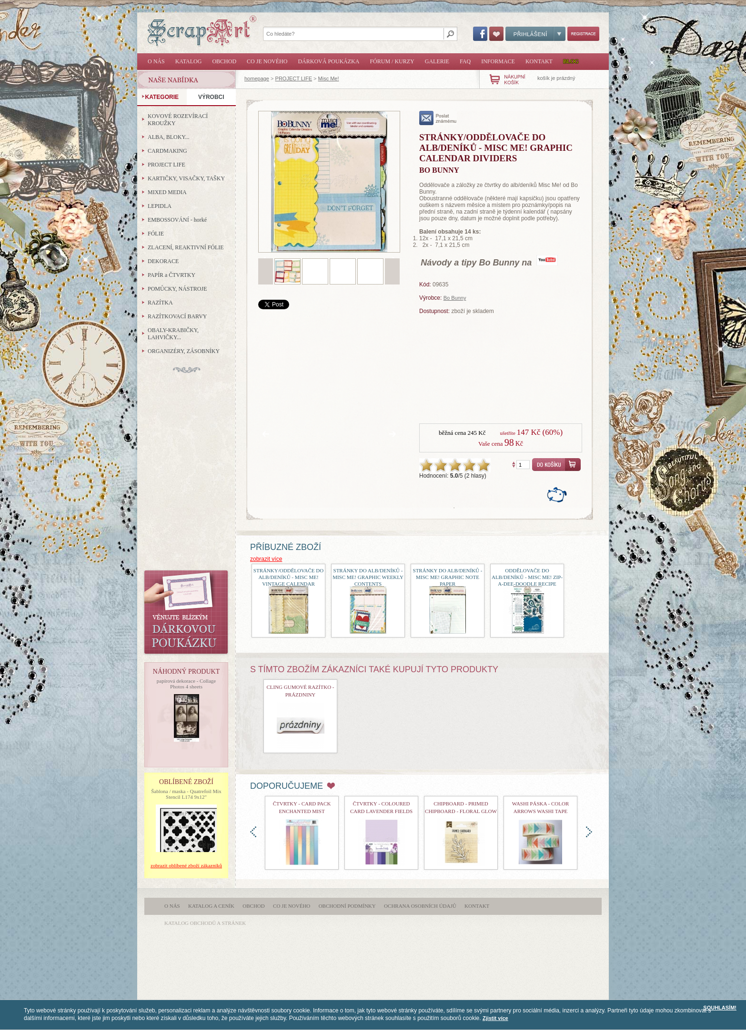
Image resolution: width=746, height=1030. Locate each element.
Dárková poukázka (328, 61)
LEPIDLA (159, 206)
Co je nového (267, 61)
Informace (498, 61)
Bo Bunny (455, 298)
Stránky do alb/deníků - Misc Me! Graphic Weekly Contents (368, 577)
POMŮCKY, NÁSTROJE (177, 288)
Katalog (188, 61)
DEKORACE (163, 261)
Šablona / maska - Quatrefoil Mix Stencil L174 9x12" (186, 794)
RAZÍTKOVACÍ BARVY (177, 316)
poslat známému (438, 118)
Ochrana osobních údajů (420, 906)
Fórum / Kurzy (392, 61)
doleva (253, 831)
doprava (589, 831)
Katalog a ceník (211, 906)
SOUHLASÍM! (719, 1007)
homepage (256, 78)
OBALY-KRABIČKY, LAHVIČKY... (173, 334)
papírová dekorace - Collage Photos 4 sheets (186, 683)
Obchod (224, 61)
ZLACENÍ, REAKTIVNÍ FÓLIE (186, 247)
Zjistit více (495, 1018)
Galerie (437, 61)
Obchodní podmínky (347, 906)
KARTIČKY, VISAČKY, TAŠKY (186, 178)
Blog (571, 61)
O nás (156, 61)
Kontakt (539, 61)
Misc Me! (328, 78)
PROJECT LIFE (293, 78)
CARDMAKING (167, 150)
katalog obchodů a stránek (205, 923)
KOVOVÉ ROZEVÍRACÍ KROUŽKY (178, 120)
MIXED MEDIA (167, 192)
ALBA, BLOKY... (168, 137)
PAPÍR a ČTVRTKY (171, 275)
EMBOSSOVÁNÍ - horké (177, 219)
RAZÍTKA (160, 302)
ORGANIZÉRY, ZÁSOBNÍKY (184, 351)
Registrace (583, 34)
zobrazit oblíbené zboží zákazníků (186, 865)
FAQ (465, 61)
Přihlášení (535, 34)
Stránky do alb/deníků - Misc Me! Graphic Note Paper (448, 577)
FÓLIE (156, 233)
